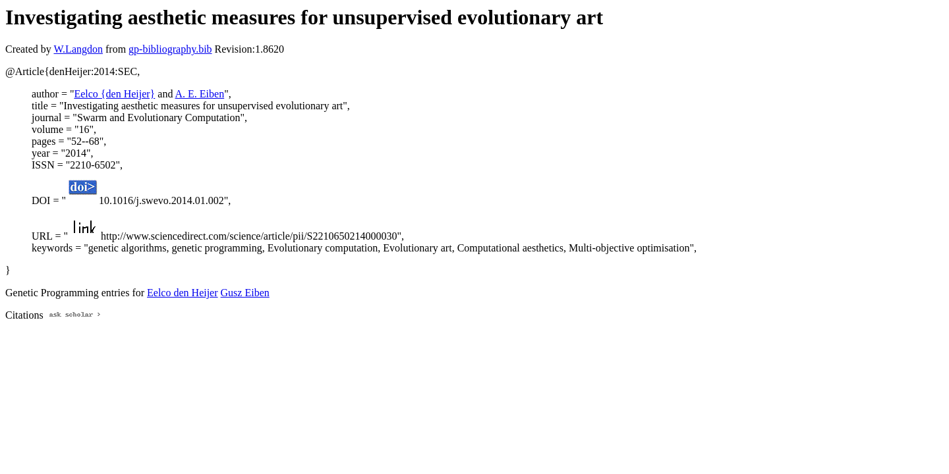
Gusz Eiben (245, 292)
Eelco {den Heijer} (114, 93)
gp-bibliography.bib (170, 49)
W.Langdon (78, 49)
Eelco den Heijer (182, 292)
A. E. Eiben (200, 93)
